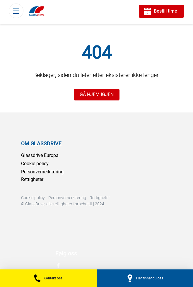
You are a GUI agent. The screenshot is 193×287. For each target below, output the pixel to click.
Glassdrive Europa (40, 155)
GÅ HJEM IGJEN (97, 94)
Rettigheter (32, 179)
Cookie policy (35, 163)
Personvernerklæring (42, 172)
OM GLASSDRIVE (41, 143)
